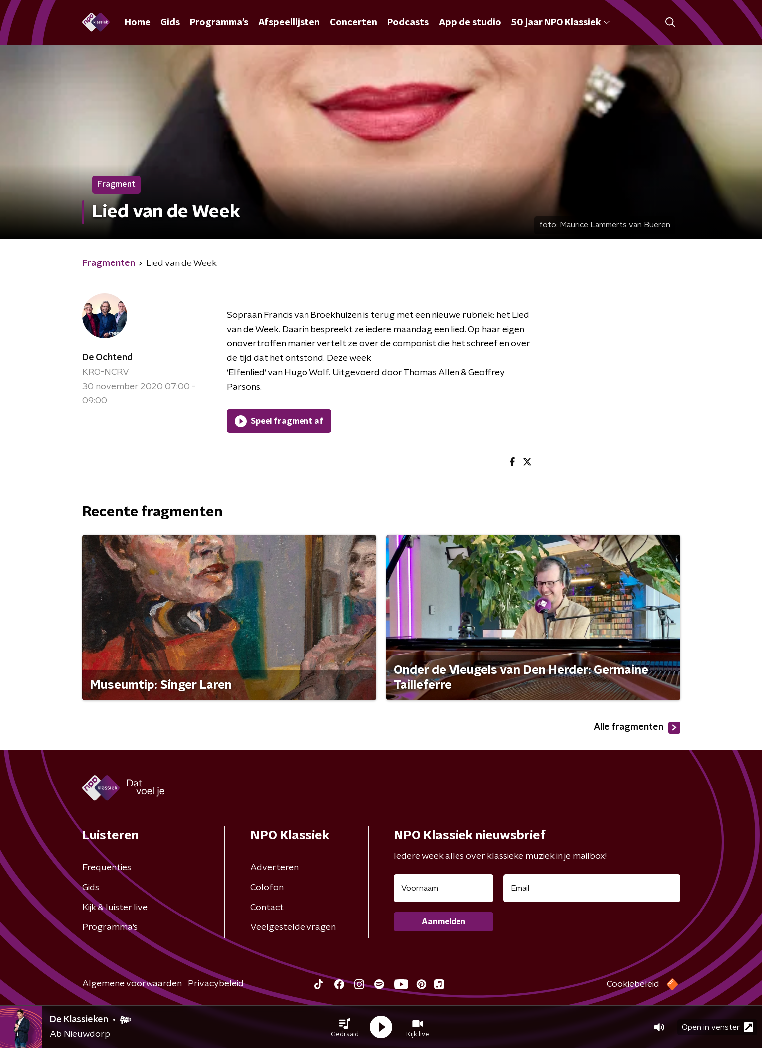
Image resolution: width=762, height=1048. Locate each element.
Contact (267, 907)
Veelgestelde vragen (293, 927)
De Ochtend (107, 357)
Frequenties (106, 867)
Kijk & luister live (115, 907)
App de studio (470, 22)
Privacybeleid (216, 983)
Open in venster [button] (717, 1027)
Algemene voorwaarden (132, 983)
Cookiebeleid (633, 984)
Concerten (353, 22)
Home (138, 22)
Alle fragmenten (637, 728)
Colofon (267, 887)
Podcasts (408, 22)
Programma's (219, 22)
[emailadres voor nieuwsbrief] (591, 888)
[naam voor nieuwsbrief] (443, 888)
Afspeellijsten (289, 22)
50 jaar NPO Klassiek (560, 22)
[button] (345, 1027)
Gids (170, 22)
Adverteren (274, 867)
